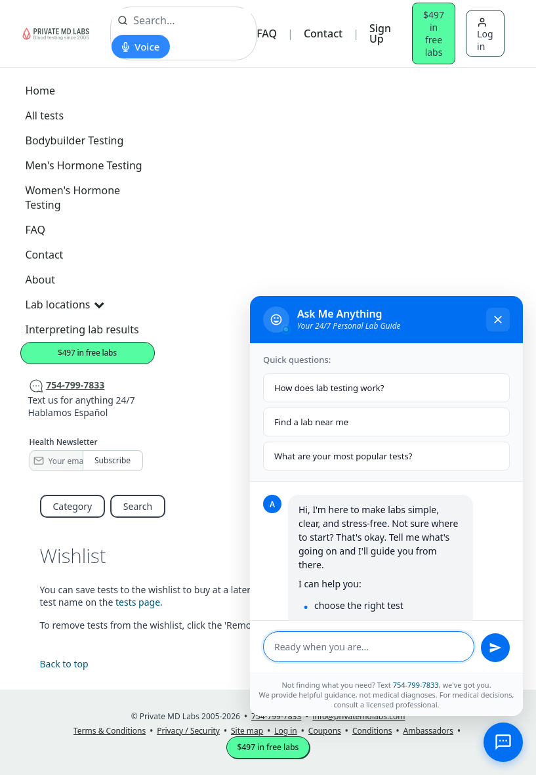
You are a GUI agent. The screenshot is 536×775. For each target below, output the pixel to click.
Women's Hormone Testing (73, 197)
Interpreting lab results (82, 329)
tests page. (139, 602)
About (40, 279)
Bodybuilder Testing (75, 140)
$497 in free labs (433, 33)
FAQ (267, 33)
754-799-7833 (416, 685)
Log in (485, 34)
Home (41, 90)
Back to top (64, 664)
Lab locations (65, 304)
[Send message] (495, 647)
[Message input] (368, 646)
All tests (45, 115)
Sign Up (380, 33)
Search (137, 506)
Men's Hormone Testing (84, 165)
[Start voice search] (141, 46)
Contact (323, 33)
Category (73, 506)
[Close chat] (498, 319)
